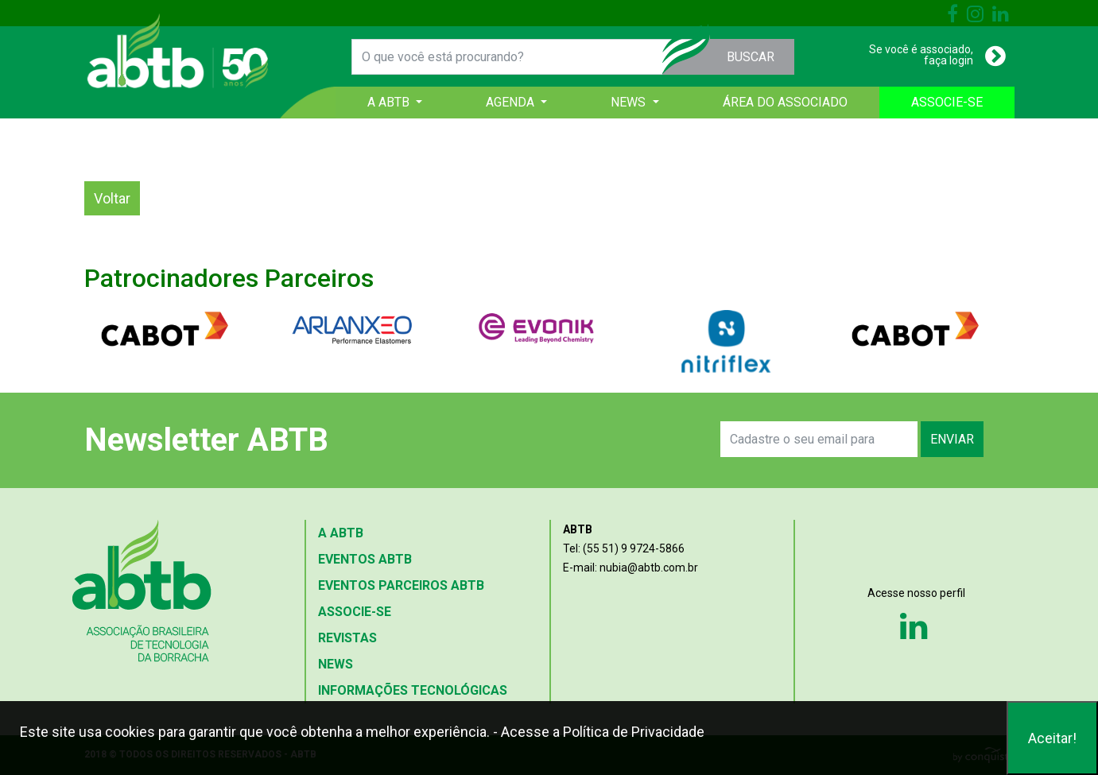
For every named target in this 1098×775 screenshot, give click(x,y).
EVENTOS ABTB (365, 559)
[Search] (819, 439)
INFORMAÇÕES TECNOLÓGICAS (412, 690)
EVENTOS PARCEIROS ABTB (401, 585)
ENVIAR (952, 439)
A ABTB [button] (390, 102)
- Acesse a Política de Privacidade (598, 731)
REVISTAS (347, 637)
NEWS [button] (630, 102)
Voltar (112, 198)
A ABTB (340, 533)
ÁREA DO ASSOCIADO (785, 102)
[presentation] (535, 440)
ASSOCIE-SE (947, 102)
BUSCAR (750, 56)
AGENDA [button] (511, 102)
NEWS (335, 664)
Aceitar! (1052, 738)
